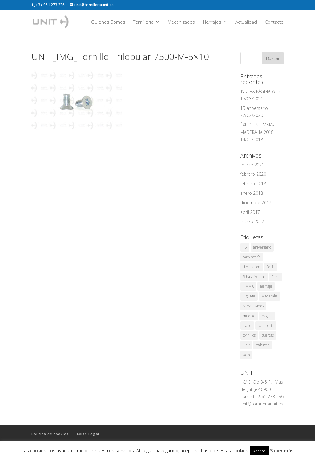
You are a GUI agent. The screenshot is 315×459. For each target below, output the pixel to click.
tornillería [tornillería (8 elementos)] (266, 325)
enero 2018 (251, 193)
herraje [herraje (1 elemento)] (266, 286)
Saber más (281, 450)
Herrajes (212, 22)
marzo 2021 (252, 165)
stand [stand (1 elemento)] (247, 325)
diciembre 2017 (255, 203)
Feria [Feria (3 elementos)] (270, 266)
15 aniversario (254, 108)
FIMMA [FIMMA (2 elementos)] (248, 286)
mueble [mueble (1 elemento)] (249, 315)
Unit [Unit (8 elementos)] (246, 345)
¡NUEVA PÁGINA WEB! (260, 91)
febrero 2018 (253, 183)
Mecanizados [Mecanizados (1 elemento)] (253, 306)
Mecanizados (181, 22)
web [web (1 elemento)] (246, 354)
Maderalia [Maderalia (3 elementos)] (269, 296)
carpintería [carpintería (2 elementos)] (252, 257)
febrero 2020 (253, 174)
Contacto (274, 22)
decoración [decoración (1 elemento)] (251, 266)
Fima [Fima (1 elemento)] (276, 276)
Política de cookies (50, 434)
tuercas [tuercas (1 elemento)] (268, 335)
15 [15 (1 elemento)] (245, 247)
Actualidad (246, 22)
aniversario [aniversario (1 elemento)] (262, 247)
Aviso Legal (88, 434)
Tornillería (143, 22)
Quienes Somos (108, 22)
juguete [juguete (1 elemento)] (249, 296)
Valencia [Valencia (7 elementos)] (262, 345)
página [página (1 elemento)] (267, 315)
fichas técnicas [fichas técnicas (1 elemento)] (254, 276)
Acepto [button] (259, 451)
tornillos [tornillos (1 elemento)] (249, 335)
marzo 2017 (252, 221)
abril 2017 (250, 212)
